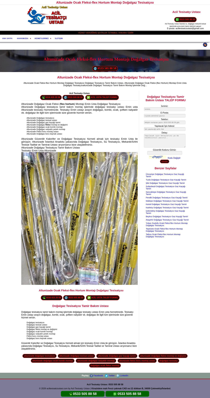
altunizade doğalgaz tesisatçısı (39, 356)
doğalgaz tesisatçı (168, 361)
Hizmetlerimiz (42, 38)
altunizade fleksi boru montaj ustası (137, 361)
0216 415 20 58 (51, 97)
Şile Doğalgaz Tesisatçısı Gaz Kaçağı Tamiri (165, 183)
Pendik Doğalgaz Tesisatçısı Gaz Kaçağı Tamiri (167, 197)
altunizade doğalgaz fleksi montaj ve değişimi (163, 356)
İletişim (59, 38)
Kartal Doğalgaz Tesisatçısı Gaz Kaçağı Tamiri (166, 204)
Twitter (110, 375)
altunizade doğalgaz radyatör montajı (96, 361)
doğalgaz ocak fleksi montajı (105, 365)
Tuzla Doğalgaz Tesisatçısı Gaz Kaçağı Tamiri (166, 180)
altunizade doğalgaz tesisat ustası (76, 356)
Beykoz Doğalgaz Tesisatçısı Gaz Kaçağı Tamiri (167, 216)
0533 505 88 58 (185, 19)
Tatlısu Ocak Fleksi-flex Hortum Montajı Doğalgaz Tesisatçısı (163, 235)
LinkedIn (122, 375)
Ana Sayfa (7, 38)
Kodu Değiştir (174, 158)
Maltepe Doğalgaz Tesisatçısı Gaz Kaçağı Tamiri (167, 201)
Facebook (96, 375)
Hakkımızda (22, 38)
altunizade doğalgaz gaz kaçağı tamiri (117, 356)
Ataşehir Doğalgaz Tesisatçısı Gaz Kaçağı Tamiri (167, 220)
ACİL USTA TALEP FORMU (102, 97)
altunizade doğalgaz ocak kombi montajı (52, 361)
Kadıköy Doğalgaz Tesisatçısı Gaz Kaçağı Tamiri (167, 207)
